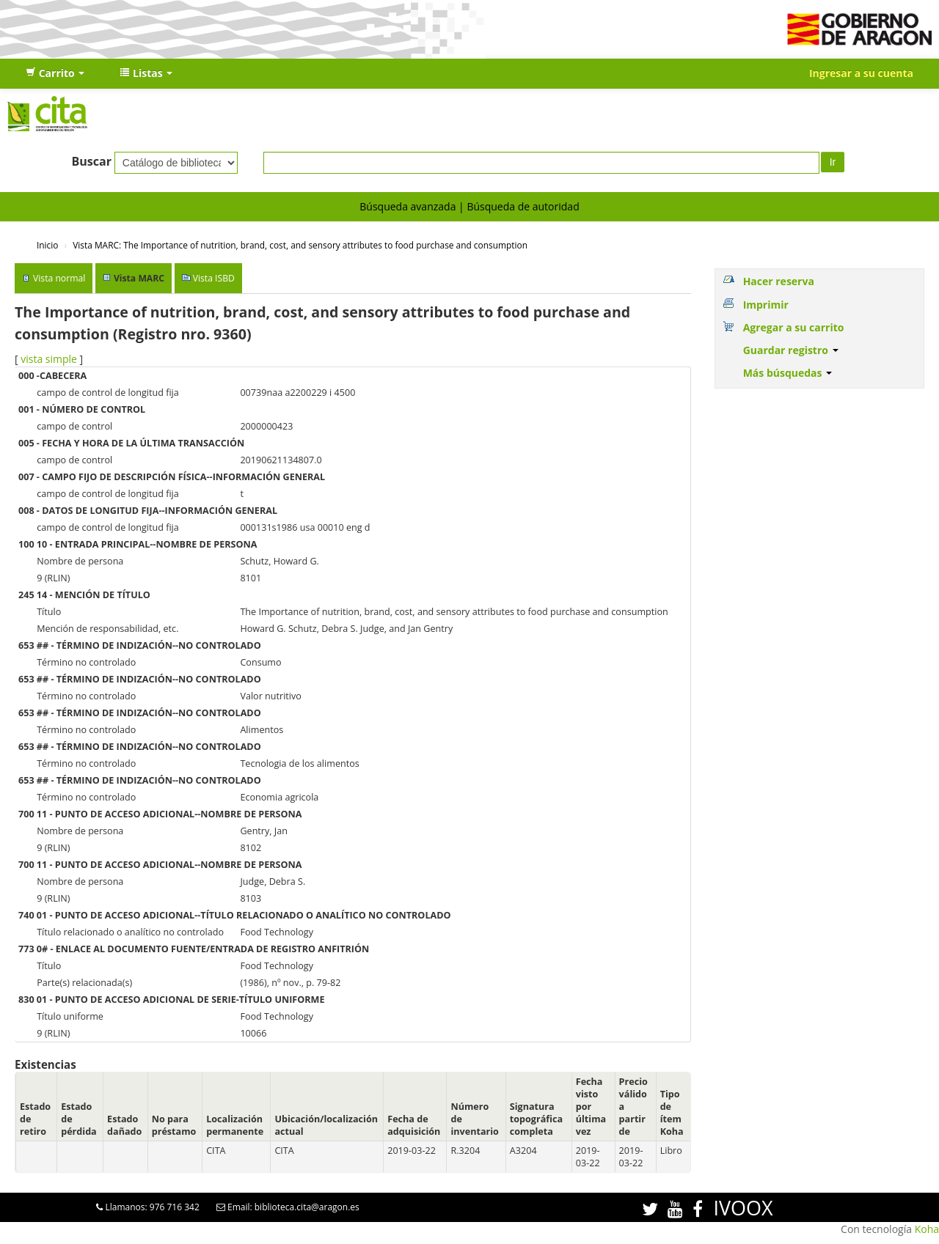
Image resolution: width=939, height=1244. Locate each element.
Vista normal (59, 278)
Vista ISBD (214, 278)
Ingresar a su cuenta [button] (861, 73)
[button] (55, 73)
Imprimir (766, 305)
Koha (927, 1229)
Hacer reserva (778, 281)
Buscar (91, 161)
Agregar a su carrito (793, 327)
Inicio (47, 245)
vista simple (49, 359)
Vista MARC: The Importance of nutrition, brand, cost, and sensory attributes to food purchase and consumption (300, 245)
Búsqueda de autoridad (523, 206)
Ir (833, 162)
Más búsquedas (788, 373)
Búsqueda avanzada (407, 206)
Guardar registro (790, 350)
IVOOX (742, 1207)
